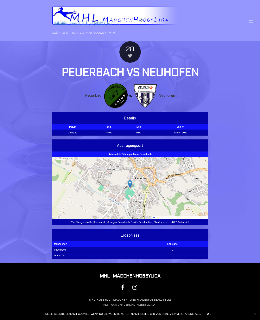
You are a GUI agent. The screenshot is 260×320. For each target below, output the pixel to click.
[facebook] (123, 287)
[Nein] (255, 314)
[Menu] (251, 20)
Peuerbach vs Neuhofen (130, 72)
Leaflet (158, 217)
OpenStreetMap (186, 217)
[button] (130, 184)
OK (209, 313)
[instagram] (135, 287)
